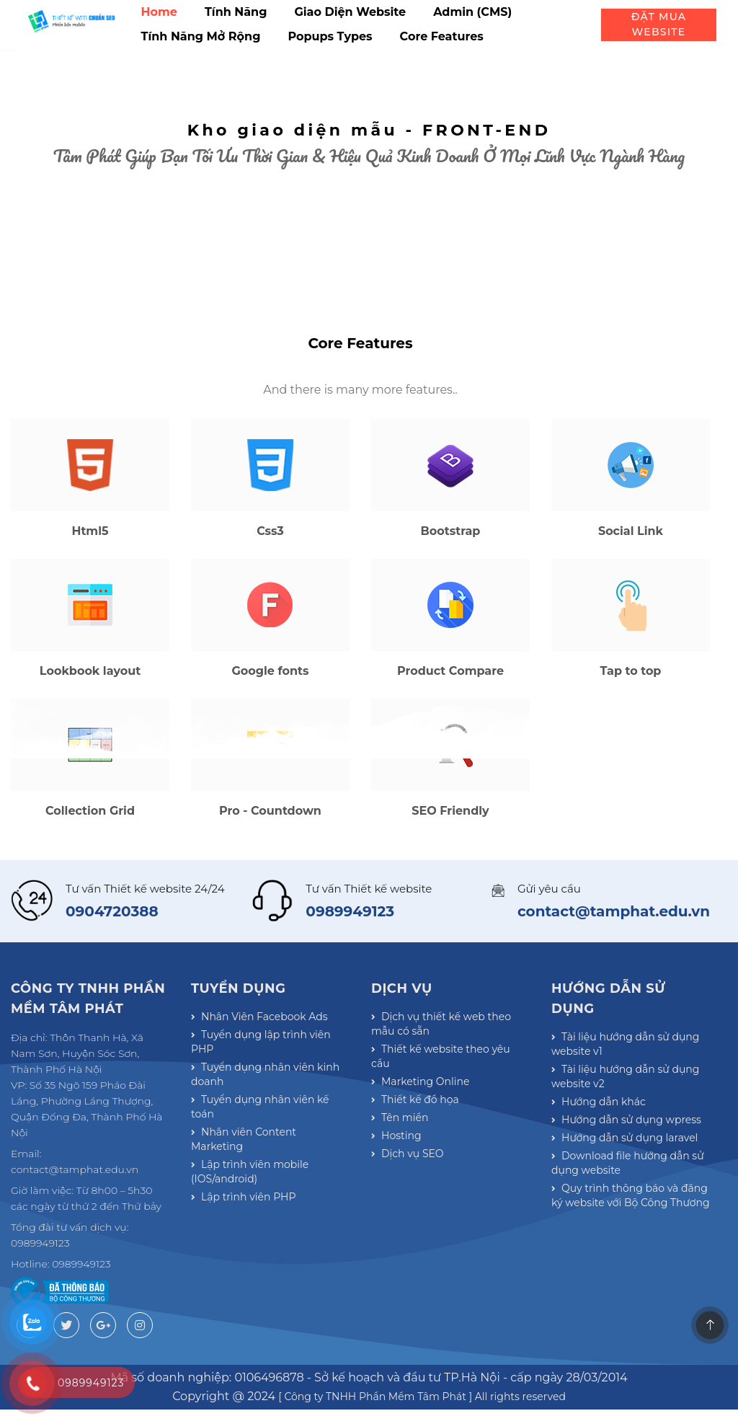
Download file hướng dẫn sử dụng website (626, 1288)
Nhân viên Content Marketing (270, 1253)
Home (159, 12)
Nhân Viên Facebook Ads (258, 1113)
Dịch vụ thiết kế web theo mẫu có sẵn (440, 1121)
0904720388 (112, 1007)
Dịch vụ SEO (407, 1267)
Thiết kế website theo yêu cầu (450, 1152)
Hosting (396, 1244)
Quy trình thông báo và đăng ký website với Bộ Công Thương (629, 1327)
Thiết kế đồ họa (414, 1198)
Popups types (330, 36)
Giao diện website (350, 12)
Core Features (442, 36)
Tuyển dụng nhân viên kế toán (259, 1222)
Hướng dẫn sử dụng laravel (624, 1257)
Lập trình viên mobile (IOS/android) (249, 1284)
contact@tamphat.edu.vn (613, 1007)
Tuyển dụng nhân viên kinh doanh (264, 1183)
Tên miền (399, 1221)
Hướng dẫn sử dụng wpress (625, 1234)
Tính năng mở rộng (201, 36)
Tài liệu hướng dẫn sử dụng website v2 (624, 1180)
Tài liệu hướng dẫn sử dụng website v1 (624, 1141)
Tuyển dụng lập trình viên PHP (260, 1144)
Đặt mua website (658, 24)
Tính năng (236, 12)
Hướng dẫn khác (598, 1211)
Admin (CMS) (472, 12)
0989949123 (350, 1007)
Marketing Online (419, 1175)
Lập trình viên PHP (243, 1315)
